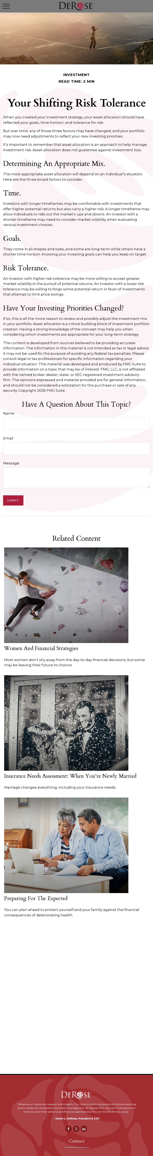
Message (11, 463)
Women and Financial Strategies (41, 648)
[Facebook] (68, 1129)
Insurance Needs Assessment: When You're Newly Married (70, 776)
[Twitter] (76, 1129)
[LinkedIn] (84, 1129)
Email (8, 438)
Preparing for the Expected (35, 898)
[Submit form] (13, 500)
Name (8, 413)
